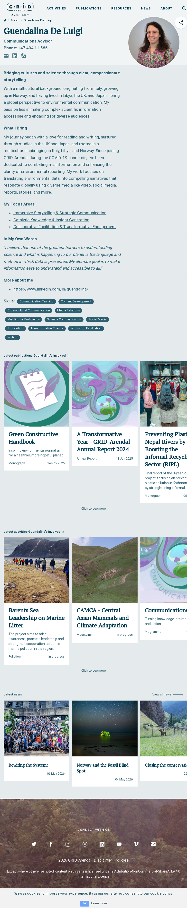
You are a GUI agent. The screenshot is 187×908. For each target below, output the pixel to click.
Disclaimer (103, 860)
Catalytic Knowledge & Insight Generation (51, 219)
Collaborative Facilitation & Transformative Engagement (64, 226)
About (166, 8)
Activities (56, 8)
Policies (121, 860)
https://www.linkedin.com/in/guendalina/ (50, 289)
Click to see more (93, 508)
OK (84, 903)
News (146, 8)
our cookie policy (158, 893)
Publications (89, 8)
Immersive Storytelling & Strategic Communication (59, 212)
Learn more (99, 903)
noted (49, 871)
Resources (121, 8)
